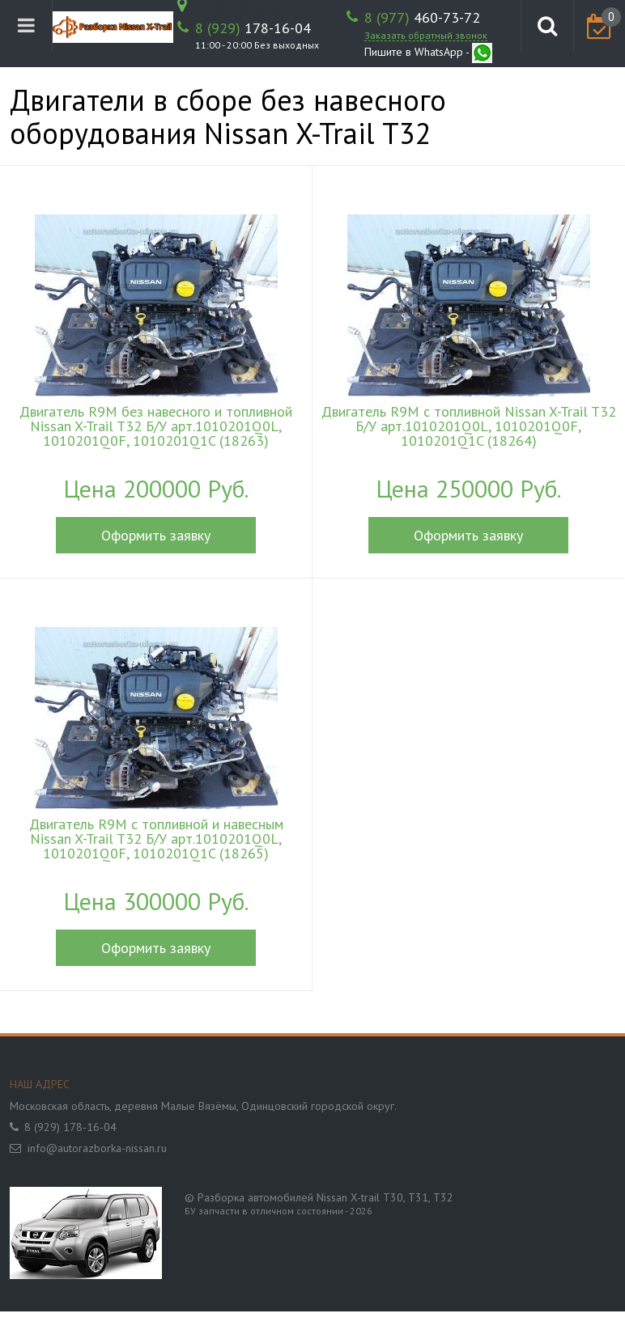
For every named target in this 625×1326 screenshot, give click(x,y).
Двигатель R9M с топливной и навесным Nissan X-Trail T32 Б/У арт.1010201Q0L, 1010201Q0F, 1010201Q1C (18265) (156, 839)
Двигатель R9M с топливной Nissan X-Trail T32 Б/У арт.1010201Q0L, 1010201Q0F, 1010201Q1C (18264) (468, 426)
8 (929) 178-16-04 (70, 1127)
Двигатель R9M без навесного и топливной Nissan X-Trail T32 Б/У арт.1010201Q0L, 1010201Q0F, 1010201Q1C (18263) (155, 426)
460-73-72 (422, 18)
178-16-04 (253, 28)
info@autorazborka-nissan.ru (97, 1148)
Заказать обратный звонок (425, 35)
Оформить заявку (155, 535)
